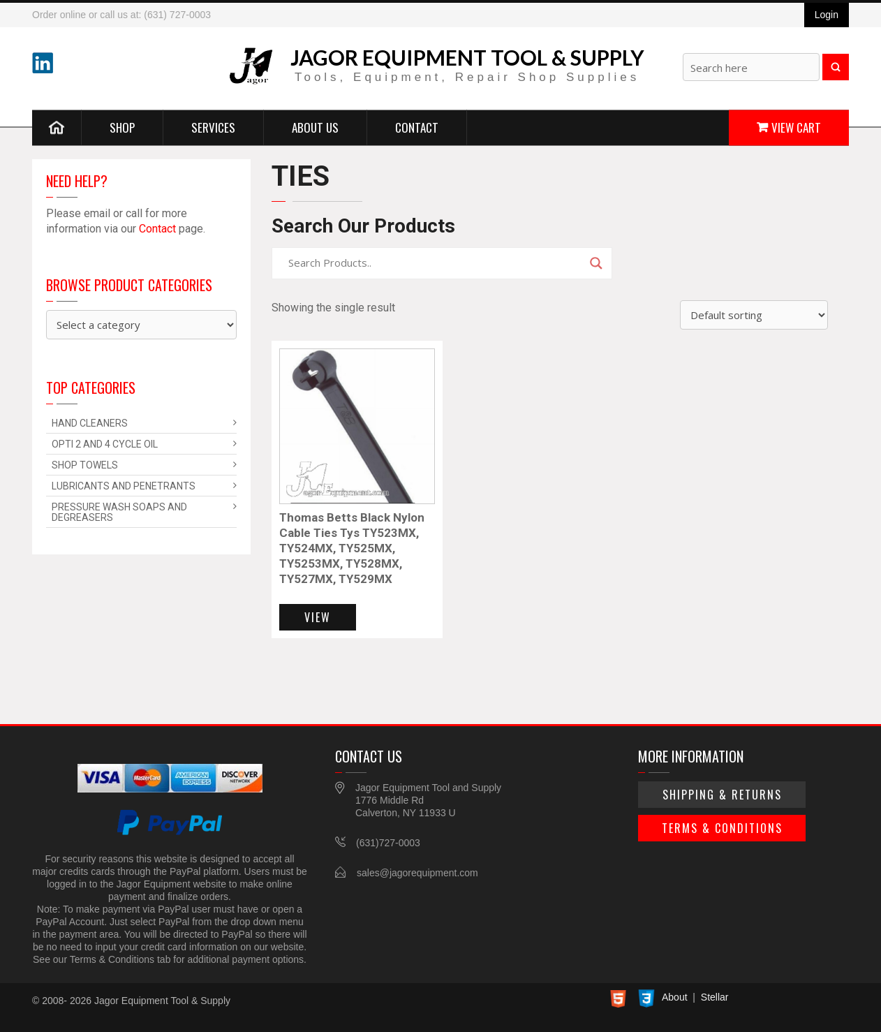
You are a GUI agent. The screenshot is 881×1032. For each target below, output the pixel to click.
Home (57, 127)
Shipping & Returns (722, 794)
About (675, 997)
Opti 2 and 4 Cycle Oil (105, 444)
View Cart (796, 126)
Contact (416, 126)
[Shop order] (754, 315)
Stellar (715, 997)
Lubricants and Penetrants (123, 486)
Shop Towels (85, 465)
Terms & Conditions (722, 828)
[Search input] (435, 263)
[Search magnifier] (596, 263)
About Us (315, 126)
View (317, 617)
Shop (122, 126)
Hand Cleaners (90, 423)
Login (826, 14)
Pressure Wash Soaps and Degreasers (119, 512)
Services (213, 126)
